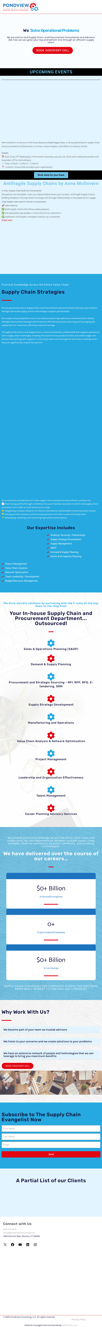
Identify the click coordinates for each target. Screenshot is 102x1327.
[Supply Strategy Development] (51, 699)
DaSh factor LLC (70, 1325)
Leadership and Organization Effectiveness (51, 777)
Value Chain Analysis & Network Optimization (51, 741)
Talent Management (51, 795)
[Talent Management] (51, 790)
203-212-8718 (10, 1229)
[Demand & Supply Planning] (51, 658)
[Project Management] (51, 753)
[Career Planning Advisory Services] (51, 808)
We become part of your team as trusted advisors (35, 1029)
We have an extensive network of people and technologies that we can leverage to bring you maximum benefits (48, 1054)
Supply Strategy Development (51, 704)
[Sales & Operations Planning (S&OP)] (51, 643)
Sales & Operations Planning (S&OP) (51, 649)
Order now (7, 220)
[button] (51, 1029)
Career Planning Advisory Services (51, 814)
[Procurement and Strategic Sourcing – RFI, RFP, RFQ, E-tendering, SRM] (51, 677)
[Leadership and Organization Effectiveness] (51, 772)
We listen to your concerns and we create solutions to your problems (47, 1041)
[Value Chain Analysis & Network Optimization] (51, 735)
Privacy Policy (78, 1319)
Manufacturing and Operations (51, 722)
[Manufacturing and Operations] (51, 717)
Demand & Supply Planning (51, 664)
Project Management (51, 759)
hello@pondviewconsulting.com (19, 1232)
